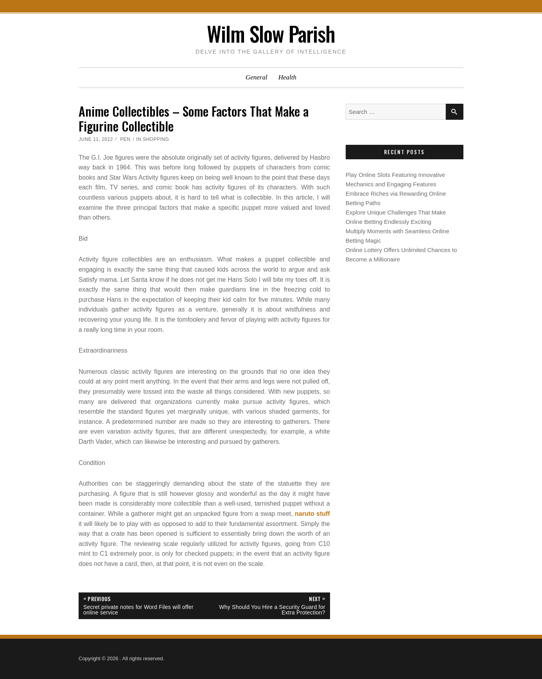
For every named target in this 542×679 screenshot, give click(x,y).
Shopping (156, 139)
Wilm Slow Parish (271, 33)
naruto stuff (312, 513)
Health (287, 77)
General (256, 77)
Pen (125, 139)
